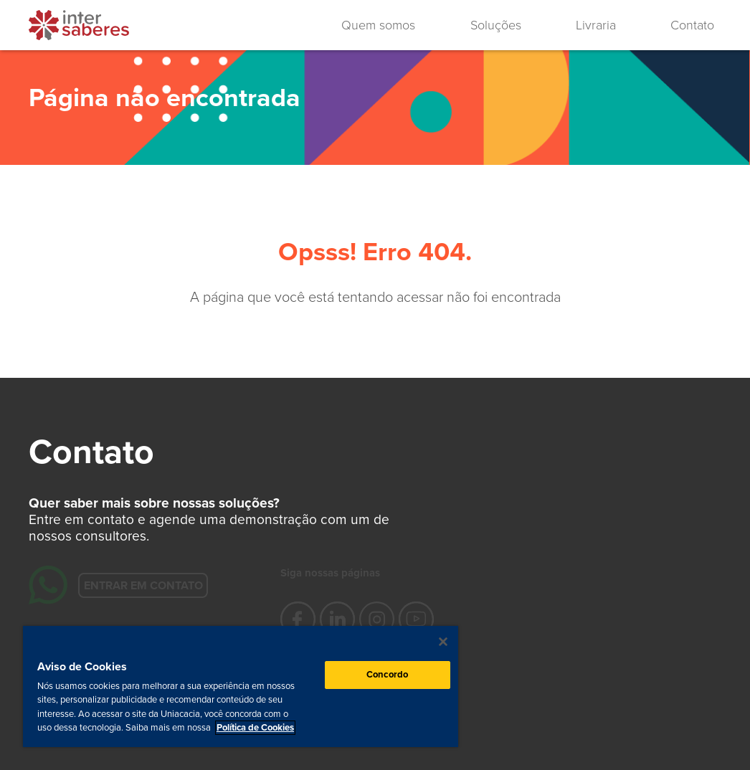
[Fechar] (443, 641)
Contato (692, 25)
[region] (240, 686)
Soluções (495, 25)
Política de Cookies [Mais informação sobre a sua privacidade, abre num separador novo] (255, 727)
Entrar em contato (142, 585)
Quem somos (378, 25)
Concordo (387, 674)
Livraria (596, 25)
